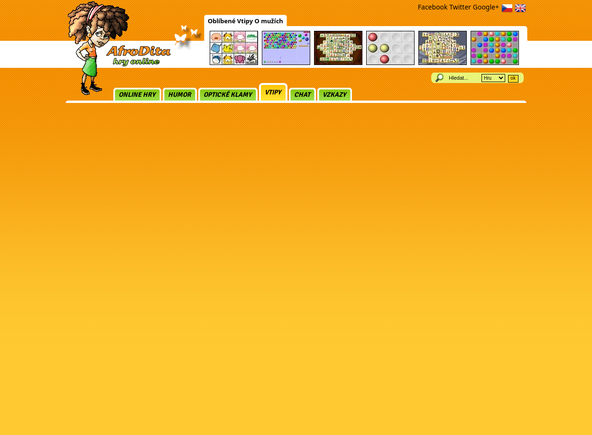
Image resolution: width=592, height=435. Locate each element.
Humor (179, 95)
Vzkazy (334, 95)
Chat (302, 95)
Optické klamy (228, 95)
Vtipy (273, 92)
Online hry (137, 95)
